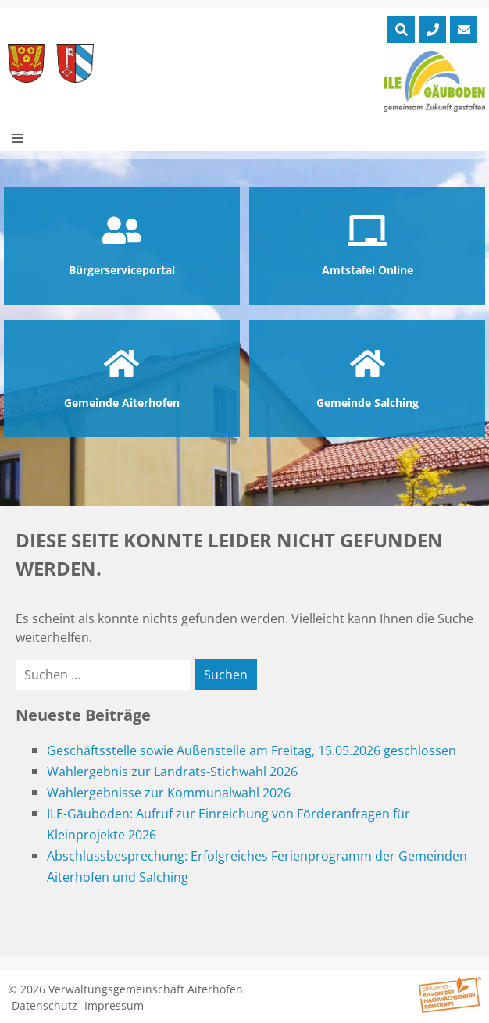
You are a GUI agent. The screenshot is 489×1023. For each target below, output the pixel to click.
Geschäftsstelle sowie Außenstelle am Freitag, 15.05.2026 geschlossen (251, 750)
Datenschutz (44, 1005)
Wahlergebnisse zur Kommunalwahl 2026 (169, 792)
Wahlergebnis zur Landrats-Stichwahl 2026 (172, 771)
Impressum (114, 1005)
